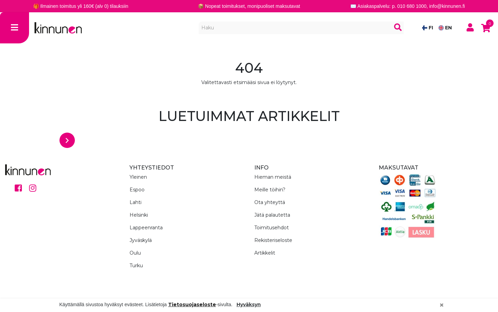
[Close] (441, 305)
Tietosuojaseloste (192, 304)
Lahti (136, 202)
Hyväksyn (249, 304)
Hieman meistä (272, 177)
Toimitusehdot (271, 228)
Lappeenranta (146, 228)
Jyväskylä (141, 240)
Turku (136, 265)
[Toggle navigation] (14, 27)
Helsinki (139, 215)
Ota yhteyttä (269, 202)
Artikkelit (264, 253)
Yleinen (138, 177)
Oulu (135, 253)
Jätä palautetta (272, 215)
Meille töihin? (269, 190)
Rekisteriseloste (273, 240)
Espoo (137, 190)
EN (445, 28)
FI (427, 28)
